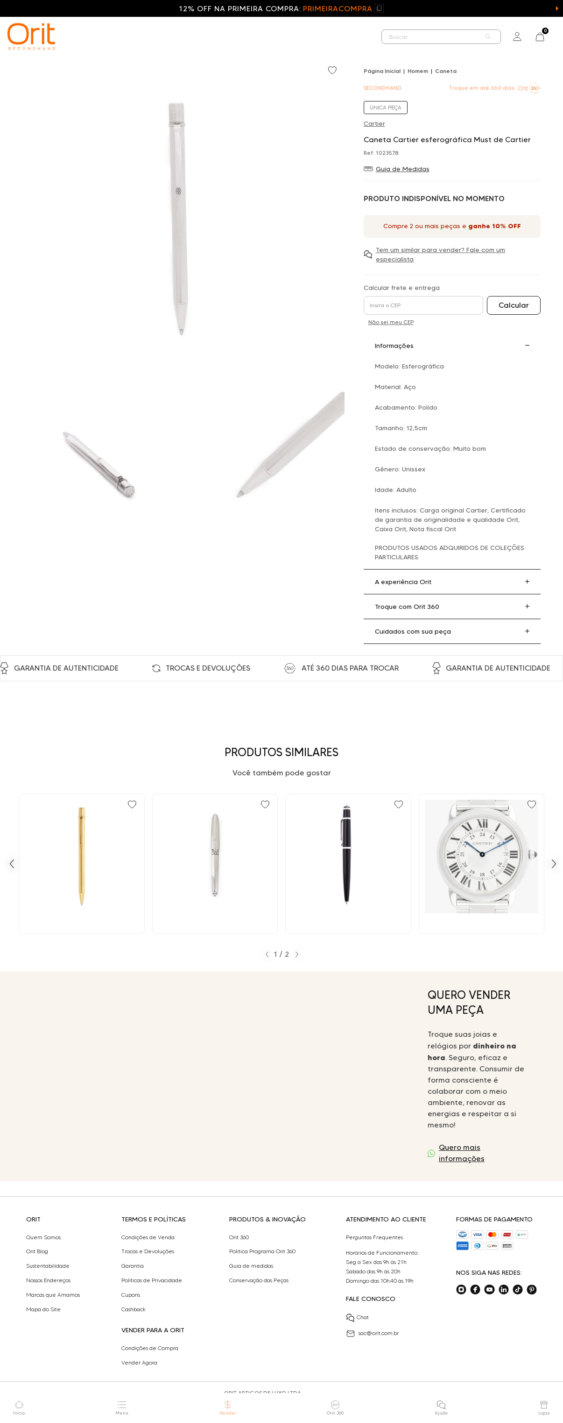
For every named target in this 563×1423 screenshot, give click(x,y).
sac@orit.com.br (372, 1333)
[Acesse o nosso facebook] (475, 1290)
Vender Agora (139, 1362)
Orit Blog (37, 1251)
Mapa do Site (43, 1309)
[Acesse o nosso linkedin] (504, 1290)
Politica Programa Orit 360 (262, 1251)
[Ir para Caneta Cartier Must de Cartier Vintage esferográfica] (81, 863)
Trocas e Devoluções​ (147, 1251)
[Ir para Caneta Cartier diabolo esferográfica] (348, 863)
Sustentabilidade (48, 1266)
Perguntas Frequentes (374, 1237)
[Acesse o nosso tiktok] (518, 1290)
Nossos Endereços (48, 1280)
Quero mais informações (462, 1153)
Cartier (374, 123)
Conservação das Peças (259, 1280)
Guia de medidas (251, 1266)
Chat (357, 1318)
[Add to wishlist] (333, 71)
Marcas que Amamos (53, 1295)
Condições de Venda (148, 1237)
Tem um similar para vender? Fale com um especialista (440, 254)
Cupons (130, 1295)
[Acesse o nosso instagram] (461, 1290)
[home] (31, 36)
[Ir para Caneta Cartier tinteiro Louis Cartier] (215, 863)
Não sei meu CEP (391, 321)
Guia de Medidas (402, 169)
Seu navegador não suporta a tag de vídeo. (218, 1076)
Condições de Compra (149, 1348)
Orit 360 (239, 1237)
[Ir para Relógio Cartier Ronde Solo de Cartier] (481, 863)
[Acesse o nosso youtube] (489, 1290)
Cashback (133, 1309)
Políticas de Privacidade (151, 1280)
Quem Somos (43, 1237)
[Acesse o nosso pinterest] (532, 1290)
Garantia (132, 1266)
